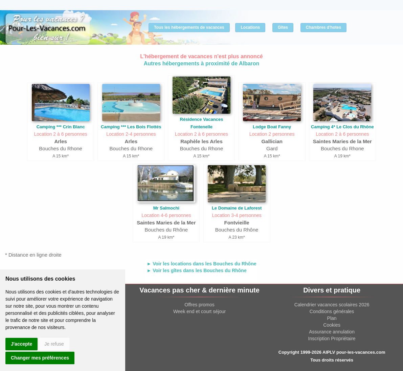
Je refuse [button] (54, 344)
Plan (332, 318)
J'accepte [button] (21, 344)
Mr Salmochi (166, 208)
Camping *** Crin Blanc (61, 126)
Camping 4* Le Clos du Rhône (342, 126)
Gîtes (283, 27)
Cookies (331, 325)
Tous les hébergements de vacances (189, 27)
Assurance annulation (332, 331)
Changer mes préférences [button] (40, 358)
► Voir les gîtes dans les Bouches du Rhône (196, 270)
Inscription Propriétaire (332, 338)
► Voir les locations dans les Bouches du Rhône (201, 263)
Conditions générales (332, 311)
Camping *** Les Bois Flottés (131, 126)
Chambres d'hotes (323, 27)
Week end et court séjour (199, 311)
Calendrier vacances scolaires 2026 (332, 304)
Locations (250, 27)
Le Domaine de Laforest (237, 208)
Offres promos (199, 304)
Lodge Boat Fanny (272, 126)
